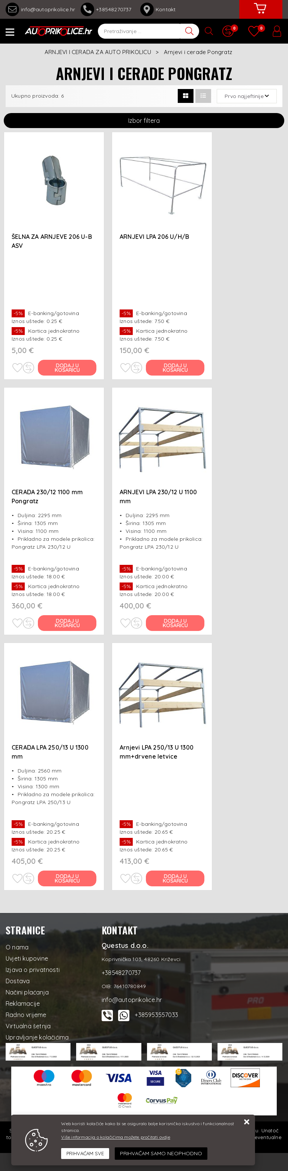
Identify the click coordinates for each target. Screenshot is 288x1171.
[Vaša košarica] (259, 14)
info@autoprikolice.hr (40, 9)
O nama (17, 947)
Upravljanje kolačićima (37, 1037)
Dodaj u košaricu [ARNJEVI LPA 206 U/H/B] (175, 367)
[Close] (85, 1153)
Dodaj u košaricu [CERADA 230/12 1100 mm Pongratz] (67, 623)
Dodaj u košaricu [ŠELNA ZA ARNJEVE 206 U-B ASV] (67, 367)
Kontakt (158, 9)
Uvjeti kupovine (27, 958)
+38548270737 (108, 9)
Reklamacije (23, 1003)
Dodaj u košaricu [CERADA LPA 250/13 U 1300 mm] (67, 878)
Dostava (18, 981)
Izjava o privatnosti (33, 969)
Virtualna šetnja (28, 1026)
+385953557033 (156, 1015)
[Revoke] (161, 1153)
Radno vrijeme (26, 1015)
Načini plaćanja (27, 992)
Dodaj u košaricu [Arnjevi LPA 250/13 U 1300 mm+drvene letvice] (175, 878)
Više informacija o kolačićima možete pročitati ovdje (115, 1137)
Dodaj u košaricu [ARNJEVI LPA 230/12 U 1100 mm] (175, 623)
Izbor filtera (144, 120)
